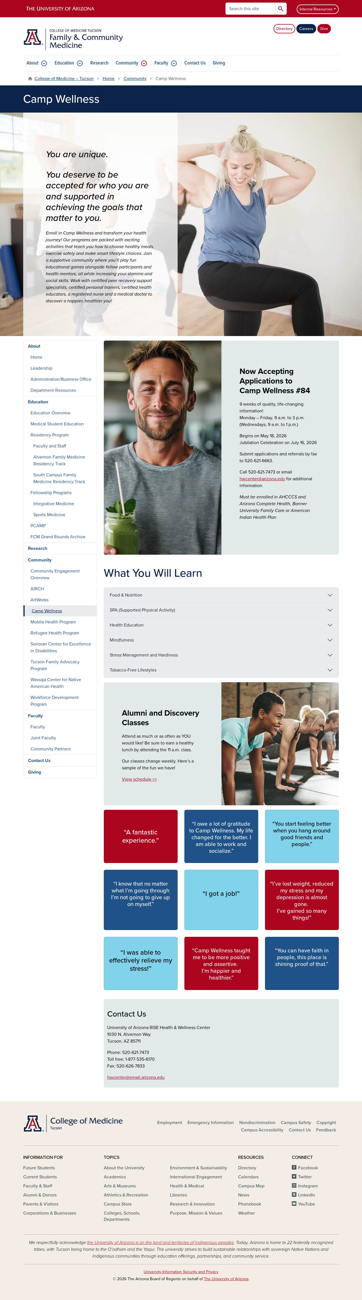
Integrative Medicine (53, 504)
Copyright (326, 1122)
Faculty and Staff (49, 446)
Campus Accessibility (262, 1130)
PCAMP (38, 526)
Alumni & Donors (40, 1195)
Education (64, 63)
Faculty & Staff (37, 1186)
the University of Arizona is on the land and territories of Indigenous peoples (160, 1242)
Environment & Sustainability (198, 1168)
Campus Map (251, 1186)
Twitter (305, 1177)
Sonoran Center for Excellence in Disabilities (61, 647)
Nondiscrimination (257, 1122)
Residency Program (50, 435)
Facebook (308, 1168)
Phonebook (249, 1204)
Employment (169, 1122)
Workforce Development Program (55, 701)
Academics (115, 1177)
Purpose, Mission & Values (196, 1213)
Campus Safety (296, 1122)
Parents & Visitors (40, 1204)
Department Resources (53, 390)
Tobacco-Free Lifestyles (133, 670)
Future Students (39, 1168)
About (32, 63)
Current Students (40, 1177)
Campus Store (118, 1204)
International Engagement (196, 1177)
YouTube (306, 1204)
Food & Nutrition (126, 595)
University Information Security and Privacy (181, 1271)
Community (127, 63)
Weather (246, 1213)
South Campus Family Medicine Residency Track (59, 478)
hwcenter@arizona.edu (262, 479)
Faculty (161, 63)
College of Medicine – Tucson (64, 78)
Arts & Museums (120, 1186)
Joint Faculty (43, 738)
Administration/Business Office (61, 379)
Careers (306, 28)
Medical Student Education (57, 424)
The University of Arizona (226, 1279)
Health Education (127, 625)
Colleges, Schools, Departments (122, 1216)
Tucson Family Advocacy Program (55, 665)
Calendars (248, 1177)
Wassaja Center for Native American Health (56, 683)
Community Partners (51, 749)
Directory (284, 28)
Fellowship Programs (51, 493)
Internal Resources (316, 9)
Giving (219, 63)
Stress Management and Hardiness (144, 655)
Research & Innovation (192, 1204)
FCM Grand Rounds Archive (58, 537)
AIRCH (37, 589)
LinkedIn (306, 1195)
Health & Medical (187, 1186)
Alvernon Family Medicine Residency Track (59, 460)
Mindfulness (122, 640)
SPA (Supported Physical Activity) (142, 610)
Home (109, 78)
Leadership (41, 368)
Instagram (308, 1186)
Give (324, 28)
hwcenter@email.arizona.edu (136, 1077)
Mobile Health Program (53, 622)
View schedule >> (139, 779)
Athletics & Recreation (126, 1195)
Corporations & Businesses (49, 1213)
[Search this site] (250, 9)
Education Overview (50, 413)
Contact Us (195, 63)
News (243, 1195)
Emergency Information (211, 1122)
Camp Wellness (47, 611)
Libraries (178, 1195)
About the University (124, 1168)
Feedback (326, 1130)
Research (99, 63)
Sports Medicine (49, 515)
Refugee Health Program (55, 633)
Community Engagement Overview (55, 574)
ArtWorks (39, 600)
